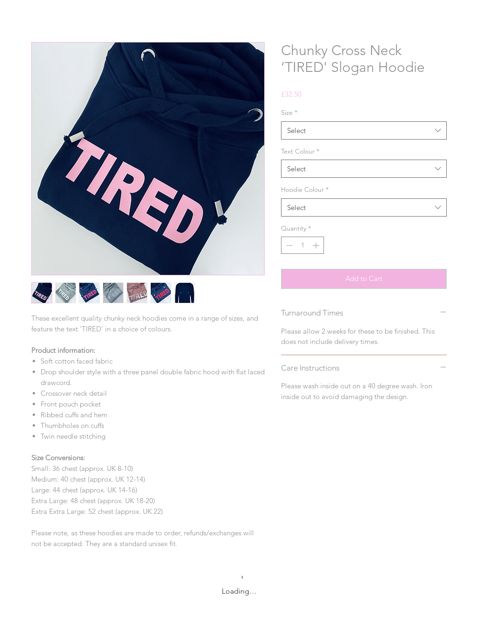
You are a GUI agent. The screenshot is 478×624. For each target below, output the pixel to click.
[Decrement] (288, 245)
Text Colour (300, 151)
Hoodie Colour (305, 189)
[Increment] (317, 245)
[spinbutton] (302, 245)
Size (289, 112)
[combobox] (364, 130)
